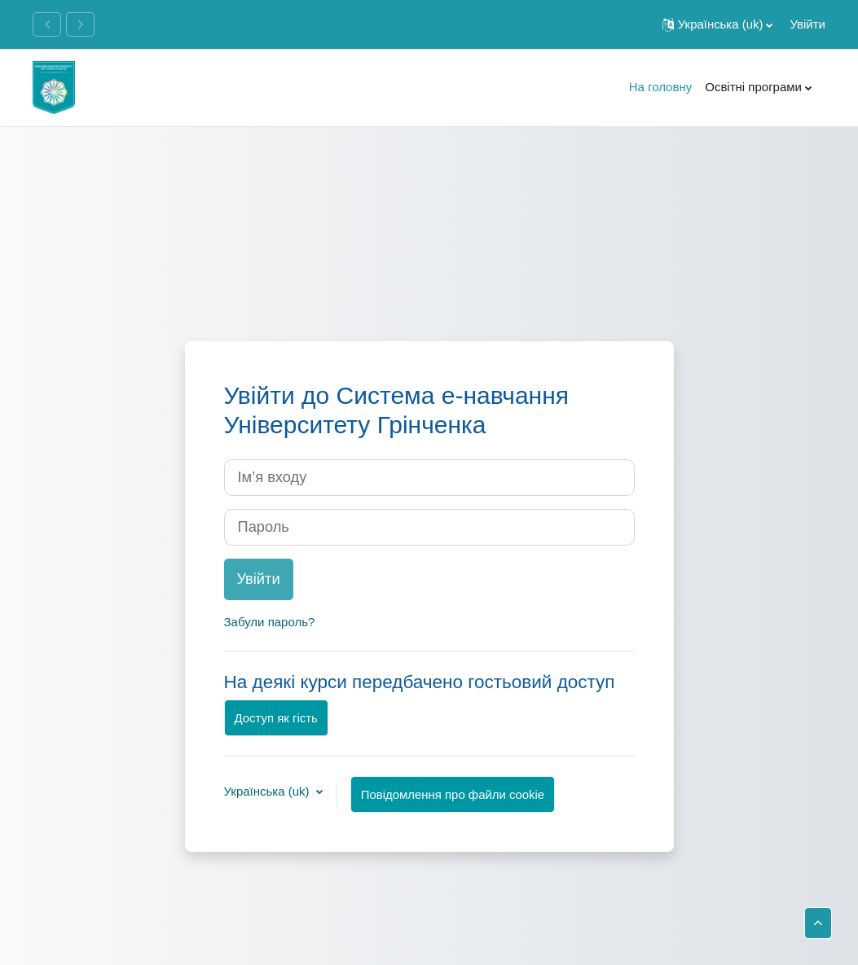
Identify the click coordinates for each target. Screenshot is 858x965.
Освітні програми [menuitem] (753, 87)
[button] (718, 24)
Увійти (807, 24)
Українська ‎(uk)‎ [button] (268, 791)
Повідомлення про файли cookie (452, 794)
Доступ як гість (276, 718)
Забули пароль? (269, 622)
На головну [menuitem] (661, 87)
